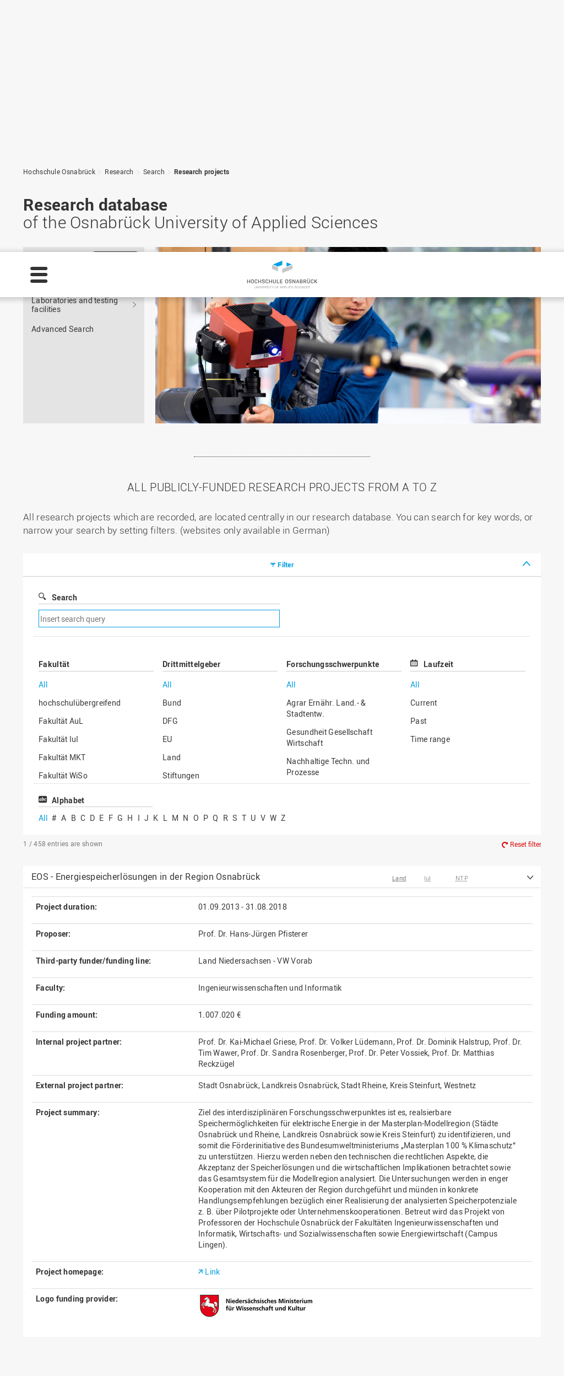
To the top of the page (482, 1162)
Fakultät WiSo (63, 523)
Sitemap (199, 1279)
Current (423, 450)
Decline (484, 1351)
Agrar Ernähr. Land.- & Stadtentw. (326, 456)
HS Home (201, 1267)
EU (167, 487)
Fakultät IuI (59, 487)
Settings (432, 1351)
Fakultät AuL (61, 469)
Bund (171, 450)
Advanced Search (62, 77)
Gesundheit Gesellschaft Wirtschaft (329, 485)
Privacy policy (248, 1357)
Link (212, 1019)
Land (171, 505)
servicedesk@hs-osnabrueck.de (104, 1314)
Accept (533, 1351)
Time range (430, 487)
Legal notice (188, 1357)
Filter (286, 312)
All (43, 432)
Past (418, 469)
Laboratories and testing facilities (74, 52)
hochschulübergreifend (80, 450)
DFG (170, 469)
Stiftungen (180, 523)
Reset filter (525, 592)
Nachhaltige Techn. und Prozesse (328, 514)
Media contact (210, 1291)
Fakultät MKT (62, 505)
